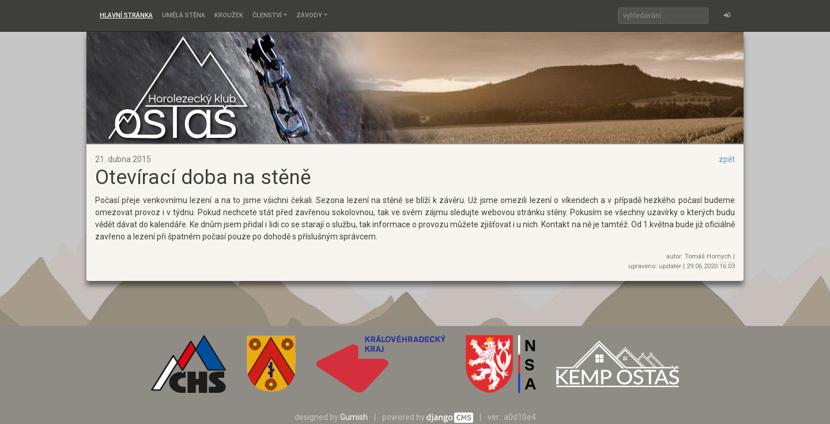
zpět (727, 159)
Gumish (354, 417)
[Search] (663, 15)
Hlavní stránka (126, 15)
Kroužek (228, 15)
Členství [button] (267, 15)
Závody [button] (309, 15)
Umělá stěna (183, 15)
